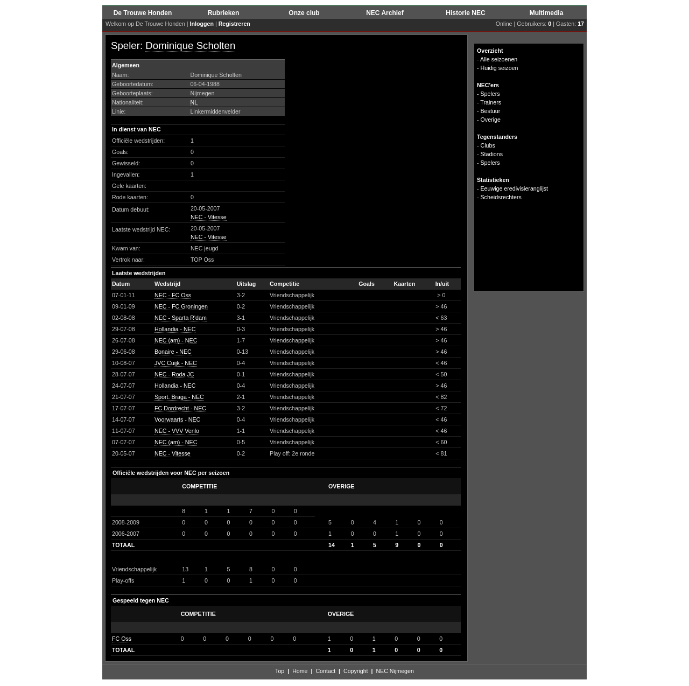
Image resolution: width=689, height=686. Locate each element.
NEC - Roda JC (174, 374)
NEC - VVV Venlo (176, 431)
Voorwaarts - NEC (177, 419)
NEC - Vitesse (209, 217)
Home (299, 671)
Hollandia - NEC (174, 329)
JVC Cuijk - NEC (175, 363)
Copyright (355, 671)
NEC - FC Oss (172, 295)
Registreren (234, 23)
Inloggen (202, 23)
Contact (325, 671)
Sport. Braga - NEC (179, 397)
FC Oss (121, 638)
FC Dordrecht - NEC (180, 408)
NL (194, 102)
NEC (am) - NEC (175, 340)
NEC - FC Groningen (181, 306)
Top (279, 671)
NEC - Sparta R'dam (180, 317)
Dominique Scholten (190, 45)
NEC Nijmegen (394, 671)
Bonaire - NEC (173, 351)
